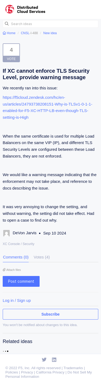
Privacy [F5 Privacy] (27, 372)
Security (28, 244)
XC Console (11, 244)
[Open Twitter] (44, 360)
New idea (50, 33)
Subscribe (50, 314)
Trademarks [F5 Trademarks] (73, 368)
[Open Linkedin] (54, 360)
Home (9, 33)
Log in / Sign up (17, 300)
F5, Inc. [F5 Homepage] (24, 368)
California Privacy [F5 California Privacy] (50, 372)
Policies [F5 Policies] (11, 372)
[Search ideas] (50, 24)
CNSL (25, 33)
